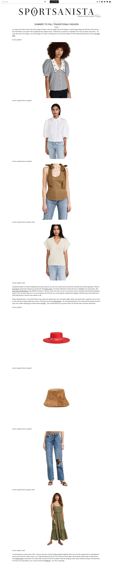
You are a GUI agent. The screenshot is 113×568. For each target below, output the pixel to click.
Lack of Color (57, 554)
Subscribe (54, 2)
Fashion (56, 27)
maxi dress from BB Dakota (20, 291)
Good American (56, 301)
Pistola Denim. (19, 558)
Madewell (48, 560)
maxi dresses (16, 289)
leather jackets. (48, 289)
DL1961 (43, 303)
